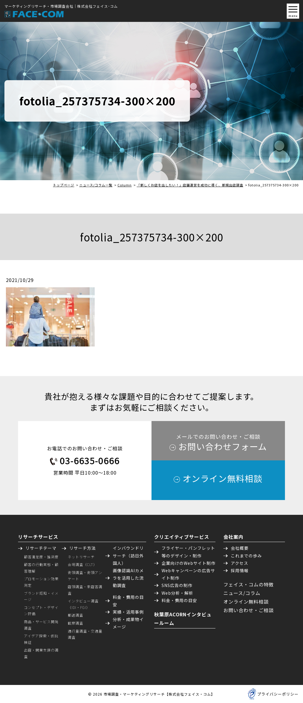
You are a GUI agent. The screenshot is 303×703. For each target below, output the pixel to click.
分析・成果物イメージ (128, 623)
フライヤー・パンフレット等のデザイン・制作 (188, 551)
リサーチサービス (38, 536)
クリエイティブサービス (181, 536)
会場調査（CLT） (82, 564)
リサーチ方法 (82, 548)
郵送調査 (75, 614)
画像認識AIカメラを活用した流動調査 (128, 577)
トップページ (63, 185)
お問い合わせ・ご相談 (248, 610)
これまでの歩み (246, 556)
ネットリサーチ (81, 556)
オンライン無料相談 (246, 601)
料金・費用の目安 (128, 600)
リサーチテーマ (41, 548)
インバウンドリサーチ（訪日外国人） (128, 555)
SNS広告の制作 (177, 585)
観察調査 (75, 622)
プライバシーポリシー (278, 694)
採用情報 (240, 570)
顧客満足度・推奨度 (41, 556)
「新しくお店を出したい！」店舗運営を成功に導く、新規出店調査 (190, 185)
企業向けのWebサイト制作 (188, 563)
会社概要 (240, 548)
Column (124, 185)
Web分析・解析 (177, 593)
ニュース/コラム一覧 (95, 185)
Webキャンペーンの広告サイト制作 (188, 574)
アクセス (239, 563)
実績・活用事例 (128, 612)
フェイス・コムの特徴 (248, 584)
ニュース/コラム (241, 592)
